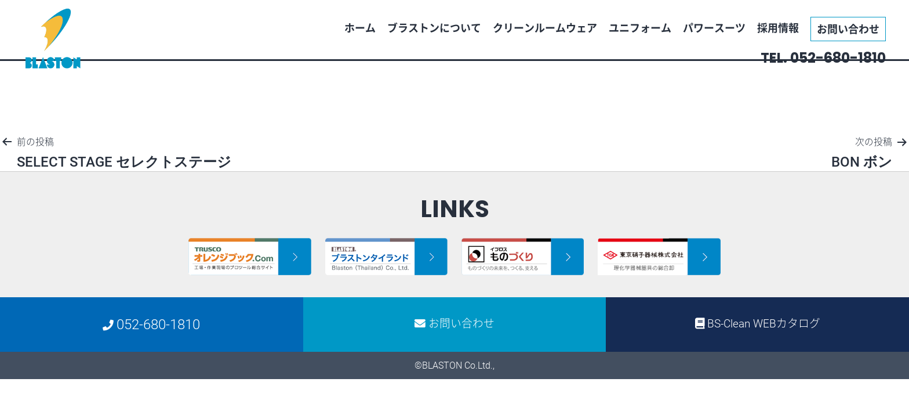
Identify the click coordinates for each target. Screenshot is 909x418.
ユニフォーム (640, 27)
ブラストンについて (434, 27)
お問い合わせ (848, 29)
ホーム (360, 27)
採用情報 (778, 27)
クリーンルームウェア (545, 27)
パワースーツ (714, 27)
